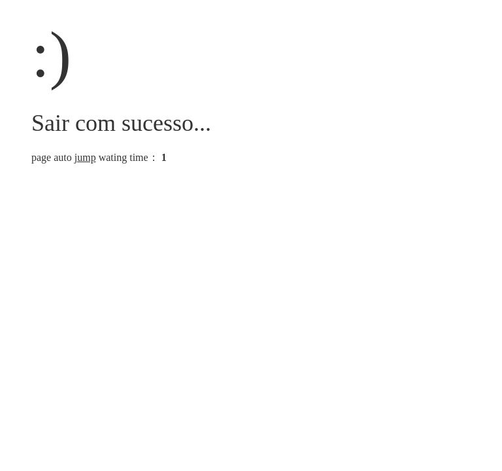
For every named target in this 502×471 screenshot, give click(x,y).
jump (85, 157)
